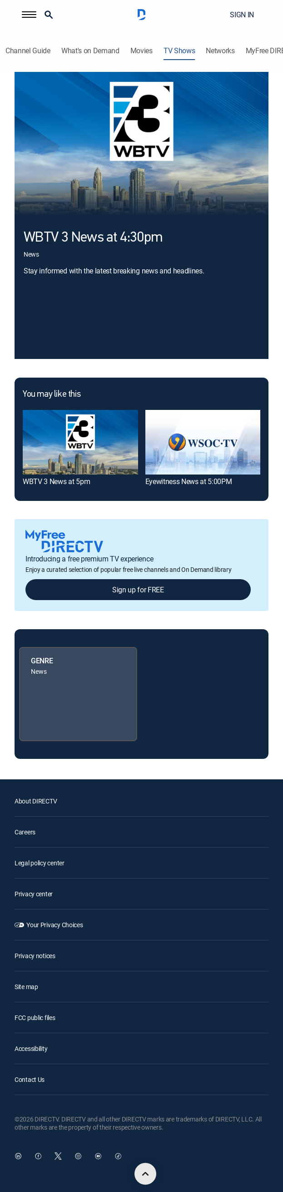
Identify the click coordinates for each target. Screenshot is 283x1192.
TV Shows (179, 51)
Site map (26, 986)
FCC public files (35, 1017)
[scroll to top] (145, 1173)
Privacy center (34, 893)
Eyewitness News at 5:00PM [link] (188, 481)
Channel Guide (27, 51)
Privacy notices (35, 955)
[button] (29, 14)
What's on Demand (90, 51)
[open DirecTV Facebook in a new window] (38, 1156)
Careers (25, 832)
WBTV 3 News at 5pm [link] (56, 481)
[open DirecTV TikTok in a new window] (118, 1156)
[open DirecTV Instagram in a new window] (78, 1156)
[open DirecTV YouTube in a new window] (98, 1156)
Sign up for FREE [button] (138, 590)
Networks (220, 51)
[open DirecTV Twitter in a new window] (58, 1156)
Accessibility (31, 1048)
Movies (141, 51)
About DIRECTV (36, 801)
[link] (80, 442)
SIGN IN (242, 15)
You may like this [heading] (51, 394)
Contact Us (30, 1079)
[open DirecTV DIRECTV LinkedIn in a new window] (18, 1156)
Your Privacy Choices (54, 924)
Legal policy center (40, 863)
